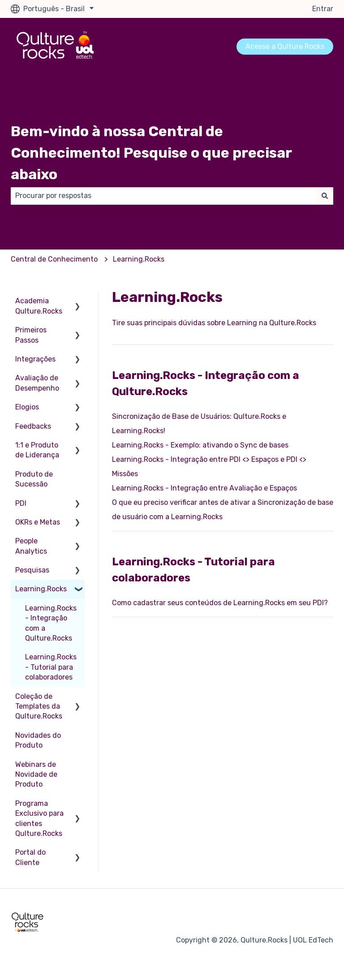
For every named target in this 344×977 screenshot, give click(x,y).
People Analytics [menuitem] (31, 546)
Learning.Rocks (138, 259)
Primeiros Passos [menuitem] (31, 335)
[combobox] (163, 195)
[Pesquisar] (324, 195)
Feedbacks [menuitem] (33, 426)
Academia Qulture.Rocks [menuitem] (38, 306)
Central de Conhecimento (54, 259)
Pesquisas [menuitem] (32, 570)
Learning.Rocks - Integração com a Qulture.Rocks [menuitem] (51, 623)
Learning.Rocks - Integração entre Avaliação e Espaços (204, 488)
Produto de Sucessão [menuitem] (34, 479)
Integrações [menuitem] (35, 359)
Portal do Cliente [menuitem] (30, 857)
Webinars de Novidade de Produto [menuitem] (36, 774)
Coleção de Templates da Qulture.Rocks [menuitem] (38, 706)
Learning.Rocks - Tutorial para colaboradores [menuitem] (51, 667)
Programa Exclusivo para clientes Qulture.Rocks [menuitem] (39, 818)
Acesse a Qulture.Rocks (284, 46)
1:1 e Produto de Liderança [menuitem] (37, 450)
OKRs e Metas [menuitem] (37, 522)
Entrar (322, 8)
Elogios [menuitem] (27, 407)
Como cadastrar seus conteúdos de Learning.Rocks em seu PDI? (220, 602)
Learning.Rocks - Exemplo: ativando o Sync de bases (200, 445)
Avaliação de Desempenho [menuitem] (37, 383)
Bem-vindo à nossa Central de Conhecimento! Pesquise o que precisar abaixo (151, 153)
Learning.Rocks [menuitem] (41, 589)
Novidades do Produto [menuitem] (38, 740)
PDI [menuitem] (20, 503)
